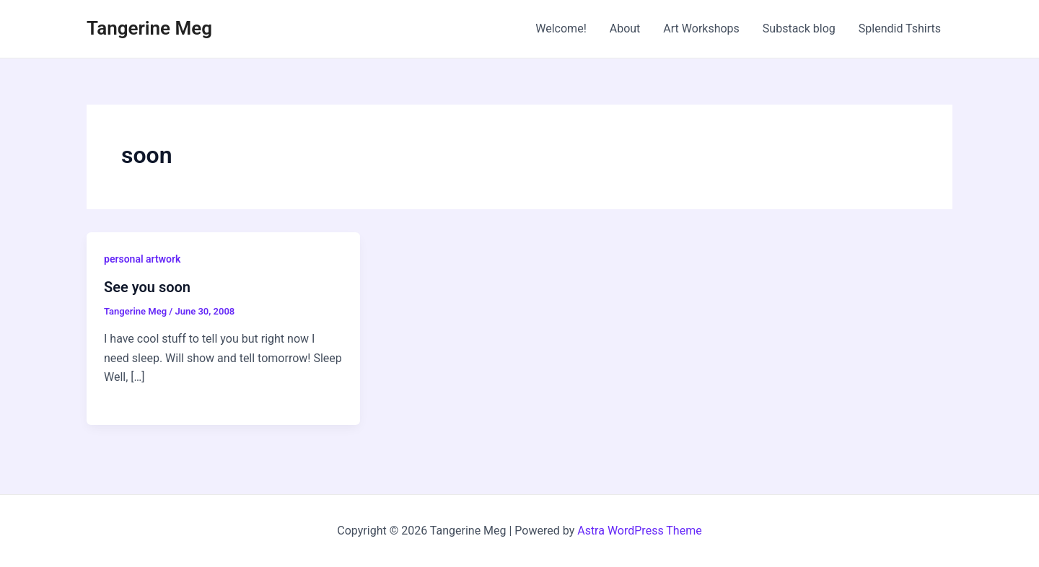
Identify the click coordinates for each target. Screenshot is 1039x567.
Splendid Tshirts (900, 28)
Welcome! (560, 28)
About (625, 28)
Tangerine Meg (149, 28)
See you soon (147, 287)
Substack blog (799, 28)
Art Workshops (701, 28)
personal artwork (142, 259)
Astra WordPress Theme (639, 530)
